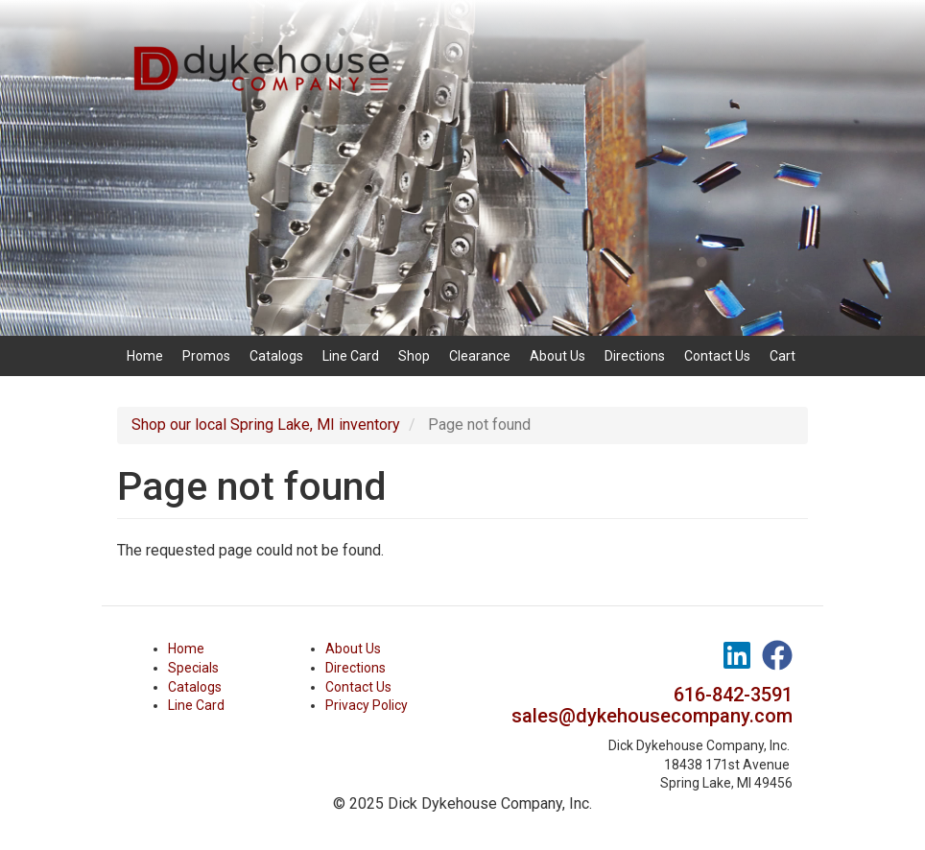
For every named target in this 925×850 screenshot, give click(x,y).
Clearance (479, 356)
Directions (635, 356)
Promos (206, 356)
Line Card (350, 356)
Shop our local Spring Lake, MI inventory (265, 424)
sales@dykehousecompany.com (652, 715)
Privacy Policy (366, 705)
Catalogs (276, 356)
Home (145, 356)
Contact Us (717, 356)
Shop (414, 356)
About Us (557, 356)
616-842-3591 (733, 694)
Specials (193, 667)
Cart (782, 356)
